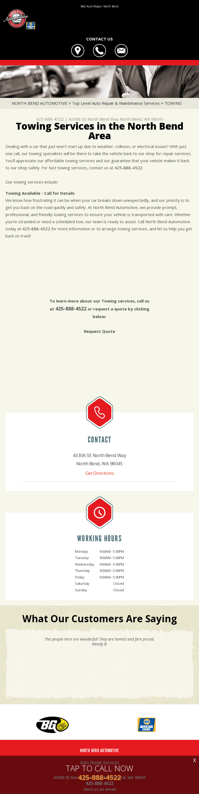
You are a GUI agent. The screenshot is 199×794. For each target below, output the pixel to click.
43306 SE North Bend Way (93, 119)
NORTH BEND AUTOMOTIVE (39, 103)
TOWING (173, 103)
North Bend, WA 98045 (141, 119)
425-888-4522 (50, 119)
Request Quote (99, 331)
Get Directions (99, 473)
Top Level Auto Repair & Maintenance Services (116, 103)
